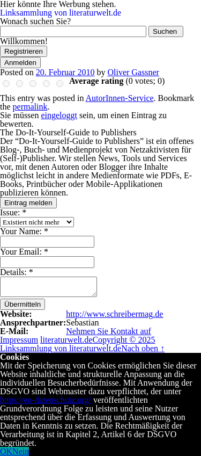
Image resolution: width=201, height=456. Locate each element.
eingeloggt (59, 115)
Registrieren (23, 51)
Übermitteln (22, 304)
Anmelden (20, 63)
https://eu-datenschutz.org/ (45, 399)
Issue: (13, 212)
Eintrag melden (28, 203)
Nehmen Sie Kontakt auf (108, 331)
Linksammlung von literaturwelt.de (60, 12)
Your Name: (24, 231)
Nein (20, 451)
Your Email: (24, 251)
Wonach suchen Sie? (35, 21)
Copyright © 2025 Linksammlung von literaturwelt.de (77, 344)
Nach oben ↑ (143, 348)
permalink (30, 106)
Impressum (19, 339)
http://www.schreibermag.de (114, 314)
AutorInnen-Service (120, 98)
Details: (16, 272)
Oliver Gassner (133, 72)
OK (6, 451)
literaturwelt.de (66, 339)
